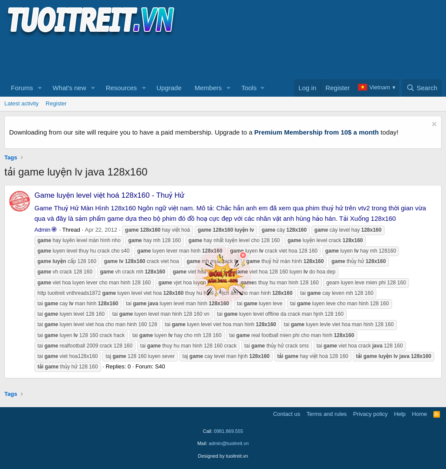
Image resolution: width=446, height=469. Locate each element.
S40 (160, 366)
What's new (69, 87)
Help (400, 414)
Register (56, 103)
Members (208, 87)
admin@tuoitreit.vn (229, 443)
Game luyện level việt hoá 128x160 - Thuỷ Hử (109, 195)
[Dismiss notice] (433, 125)
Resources (121, 87)
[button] (40, 88)
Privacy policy (370, 414)
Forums (22, 87)
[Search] (422, 88)
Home (419, 414)
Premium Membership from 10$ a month (316, 132)
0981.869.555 (228, 431)
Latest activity (21, 103)
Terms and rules (327, 414)
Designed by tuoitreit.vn (223, 456)
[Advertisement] (162, 57)
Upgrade (169, 87)
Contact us (286, 414)
